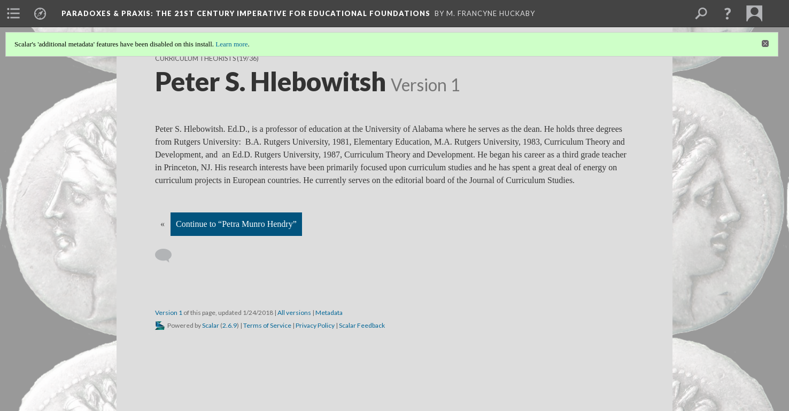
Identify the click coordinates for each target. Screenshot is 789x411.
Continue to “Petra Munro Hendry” (236, 223)
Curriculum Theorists (195, 58)
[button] (727, 13)
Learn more (231, 44)
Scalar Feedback (362, 325)
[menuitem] (13, 13)
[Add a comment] (168, 256)
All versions (294, 313)
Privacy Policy (315, 325)
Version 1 (168, 313)
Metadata (329, 313)
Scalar (210, 325)
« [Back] (162, 223)
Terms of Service (267, 325)
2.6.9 (229, 325)
